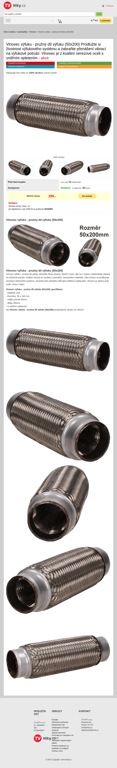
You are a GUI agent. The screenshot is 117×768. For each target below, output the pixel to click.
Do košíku (87, 196)
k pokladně (105, 21)
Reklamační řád (58, 725)
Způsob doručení (59, 733)
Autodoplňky (22, 32)
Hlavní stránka (9, 32)
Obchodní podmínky (60, 722)
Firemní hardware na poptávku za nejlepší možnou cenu (60, 748)
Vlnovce (32, 32)
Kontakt (55, 720)
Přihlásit (109, 6)
